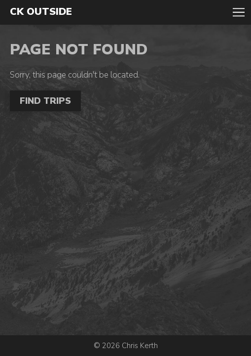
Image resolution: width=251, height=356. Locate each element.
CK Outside (41, 11)
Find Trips (45, 101)
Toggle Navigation (238, 12)
